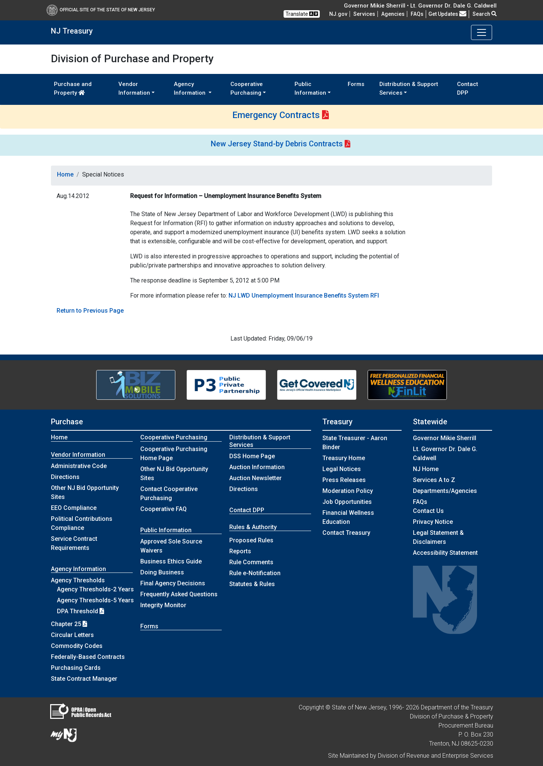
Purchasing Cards (76, 667)
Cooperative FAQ (163, 509)
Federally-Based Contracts (88, 656)
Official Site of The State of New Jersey (100, 9)
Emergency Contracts (276, 115)
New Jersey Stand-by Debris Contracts (277, 143)
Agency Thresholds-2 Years (95, 589)
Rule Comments (251, 562)
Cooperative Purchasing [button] (246, 88)
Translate (301, 13)
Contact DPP (467, 88)
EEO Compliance (74, 507)
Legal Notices (341, 469)
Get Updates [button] (447, 14)
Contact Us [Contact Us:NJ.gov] (428, 510)
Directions (65, 476)
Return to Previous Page (90, 310)
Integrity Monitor (163, 605)
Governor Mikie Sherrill (444, 438)
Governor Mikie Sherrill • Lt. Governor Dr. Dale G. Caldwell (420, 5)
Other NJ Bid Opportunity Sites (85, 492)
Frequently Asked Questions (179, 594)
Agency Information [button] (190, 88)
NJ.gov (338, 14)
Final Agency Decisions (172, 583)
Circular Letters (72, 635)
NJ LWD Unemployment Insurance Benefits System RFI (304, 295)
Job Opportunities (347, 501)
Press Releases (344, 480)
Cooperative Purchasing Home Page (173, 453)
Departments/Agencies (445, 490)
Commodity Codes (77, 645)
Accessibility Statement (445, 552)
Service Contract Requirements (74, 543)
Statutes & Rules (252, 584)
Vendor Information (78, 454)
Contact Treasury (346, 532)
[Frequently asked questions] (417, 14)
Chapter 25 (69, 624)
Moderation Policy (347, 490)
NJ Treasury (72, 30)
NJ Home (426, 469)
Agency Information (78, 569)
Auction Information (257, 467)
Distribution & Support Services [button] (408, 88)
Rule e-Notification (255, 573)
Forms (356, 84)
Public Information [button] (310, 88)
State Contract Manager (84, 678)
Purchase (67, 421)
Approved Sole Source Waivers (171, 546)
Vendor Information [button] (134, 88)
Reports (240, 551)
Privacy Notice (433, 521)
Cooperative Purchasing (173, 437)
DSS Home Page (252, 456)
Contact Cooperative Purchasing (169, 493)
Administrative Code (79, 466)
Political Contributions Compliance (81, 523)
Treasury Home (343, 458)
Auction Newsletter (255, 478)
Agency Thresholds (78, 580)
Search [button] (484, 14)
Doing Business (162, 572)
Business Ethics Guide (171, 561)
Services (364, 14)
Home (65, 174)
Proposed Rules (251, 540)
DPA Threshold (80, 611)
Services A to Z (434, 480)
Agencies (393, 14)
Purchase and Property (73, 88)
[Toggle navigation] (481, 32)
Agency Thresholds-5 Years (95, 600)
